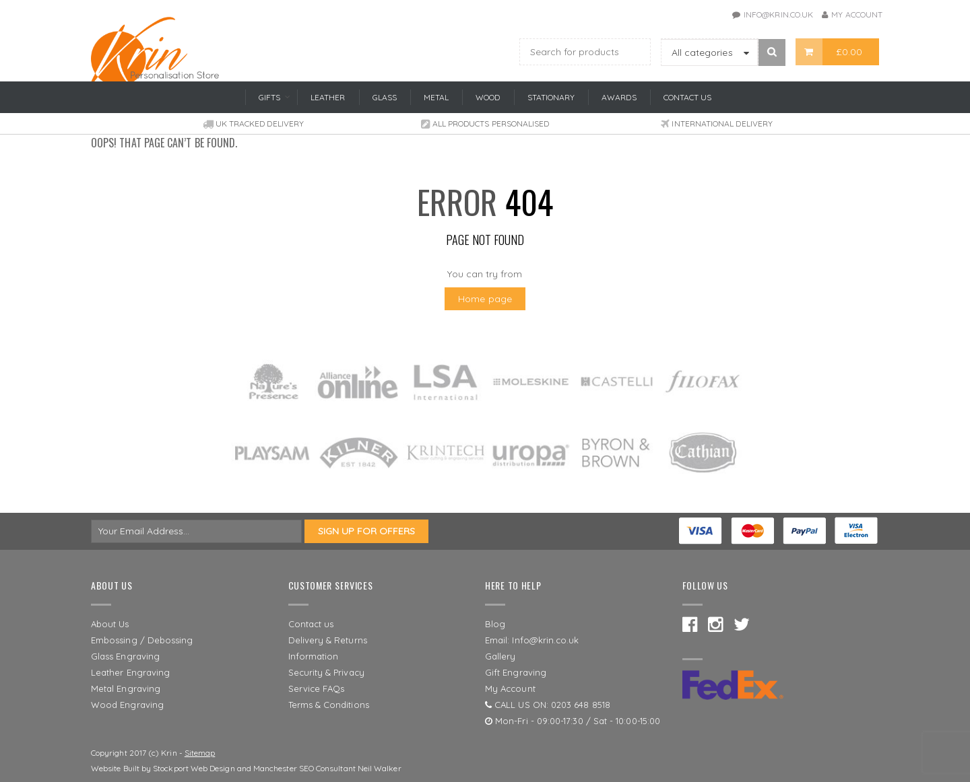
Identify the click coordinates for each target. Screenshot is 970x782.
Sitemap (200, 753)
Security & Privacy (326, 672)
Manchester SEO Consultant (304, 768)
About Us (110, 623)
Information (313, 656)
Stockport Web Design (193, 768)
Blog (495, 623)
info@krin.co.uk (778, 14)
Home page (485, 299)
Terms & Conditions (328, 704)
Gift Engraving (515, 672)
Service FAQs (316, 688)
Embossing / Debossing (142, 640)
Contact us (311, 623)
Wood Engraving (127, 704)
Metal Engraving (125, 688)
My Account (856, 14)
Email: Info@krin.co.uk (532, 640)
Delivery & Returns (327, 640)
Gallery (500, 656)
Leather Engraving (130, 672)
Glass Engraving (125, 656)
